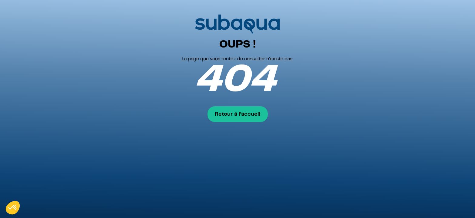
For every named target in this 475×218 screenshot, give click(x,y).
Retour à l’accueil (238, 114)
